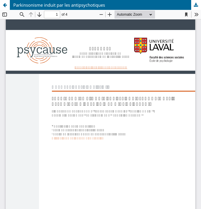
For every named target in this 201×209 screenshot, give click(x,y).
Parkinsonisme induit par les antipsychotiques (59, 5)
